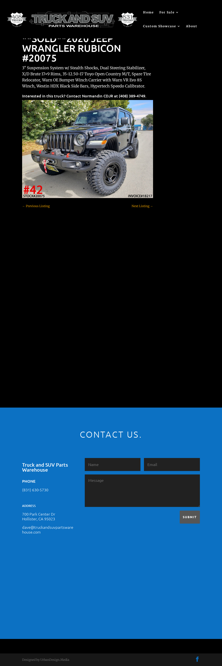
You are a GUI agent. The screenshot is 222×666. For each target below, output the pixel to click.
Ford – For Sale (172, 293)
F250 (164, 278)
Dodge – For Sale (173, 262)
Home (148, 12)
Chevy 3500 (169, 232)
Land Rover (169, 323)
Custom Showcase (159, 26)
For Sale (167, 12)
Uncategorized (171, 369)
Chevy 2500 (169, 225)
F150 (164, 270)
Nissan (166, 331)
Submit (190, 517)
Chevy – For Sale (173, 209)
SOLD (165, 338)
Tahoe (165, 353)
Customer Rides (172, 247)
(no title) (167, 186)
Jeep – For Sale (171, 316)
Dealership (169, 255)
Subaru (166, 346)
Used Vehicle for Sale (175, 376)
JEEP (164, 308)
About (191, 26)
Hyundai (167, 300)
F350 (164, 285)
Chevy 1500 (169, 217)
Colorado (167, 240)
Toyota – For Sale (173, 361)
